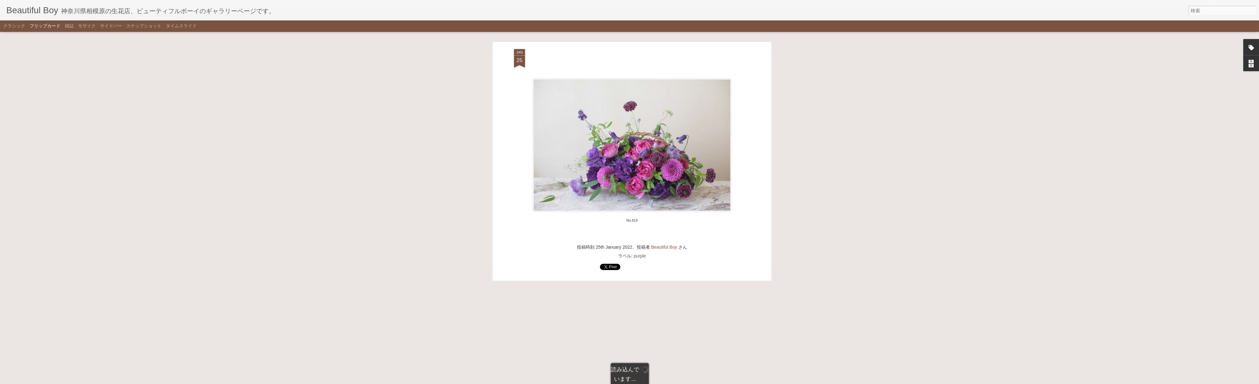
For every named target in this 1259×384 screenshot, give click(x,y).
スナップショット (143, 25)
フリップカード (45, 25)
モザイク (87, 25)
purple (640, 134)
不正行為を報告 (660, 380)
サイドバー (111, 25)
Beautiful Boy (664, 125)
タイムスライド (181, 25)
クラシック (14, 25)
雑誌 (69, 25)
